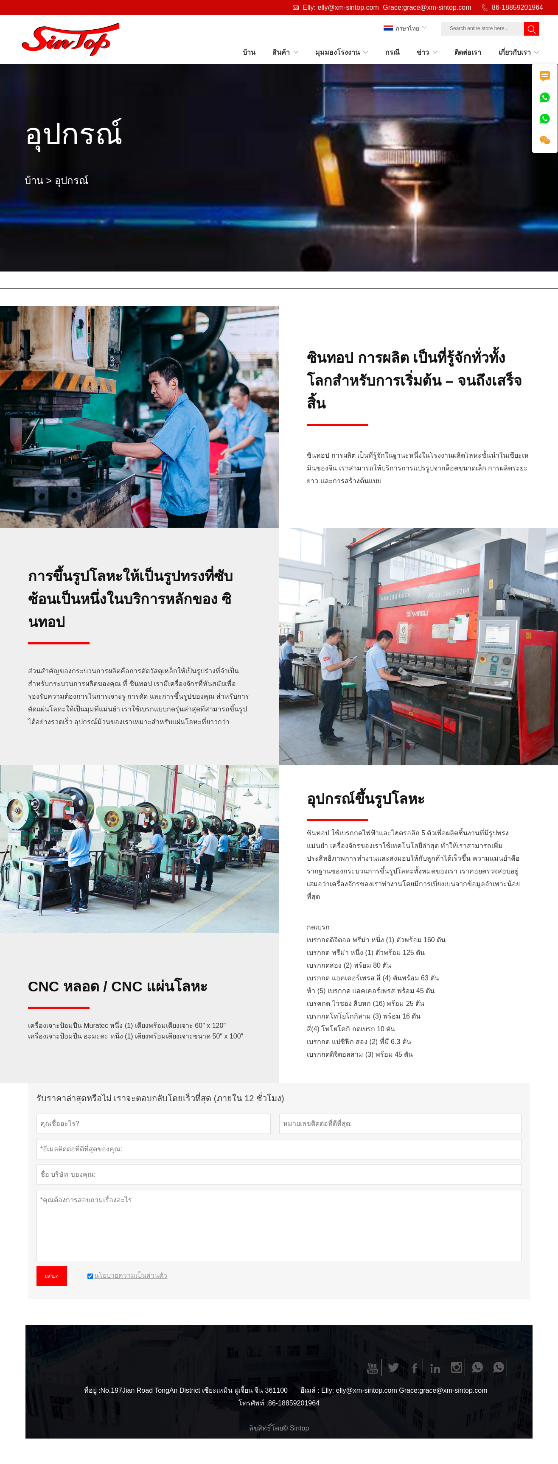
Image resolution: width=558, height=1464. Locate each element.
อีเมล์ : (310, 1390)
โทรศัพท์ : (253, 1403)
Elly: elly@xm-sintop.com (341, 7)
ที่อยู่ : (92, 1390)
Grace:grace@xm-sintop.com (427, 7)
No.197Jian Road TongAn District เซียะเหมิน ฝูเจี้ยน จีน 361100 (194, 1390)
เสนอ (52, 1276)
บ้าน (34, 180)
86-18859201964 (517, 7)
